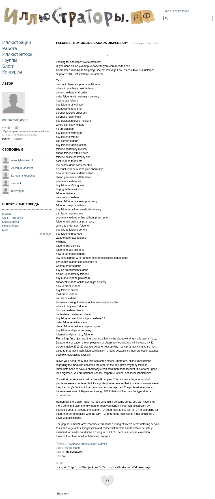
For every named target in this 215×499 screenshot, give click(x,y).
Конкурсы (12, 71)
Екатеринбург (10, 221)
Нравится (63, 493)
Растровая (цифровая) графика (87, 443)
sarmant (16, 183)
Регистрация (181, 11)
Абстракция (72, 447)
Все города (45, 233)
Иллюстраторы (17, 54)
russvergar (17, 190)
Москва (18, 138)
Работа (9, 48)
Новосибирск (10, 225)
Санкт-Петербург (12, 217)
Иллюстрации (16, 42)
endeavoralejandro (15, 120)
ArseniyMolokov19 (22, 160)
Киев (5, 229)
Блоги (8, 66)
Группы (9, 60)
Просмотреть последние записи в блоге (26, 131)
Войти (167, 11)
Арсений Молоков (22, 168)
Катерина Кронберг (23, 175)
